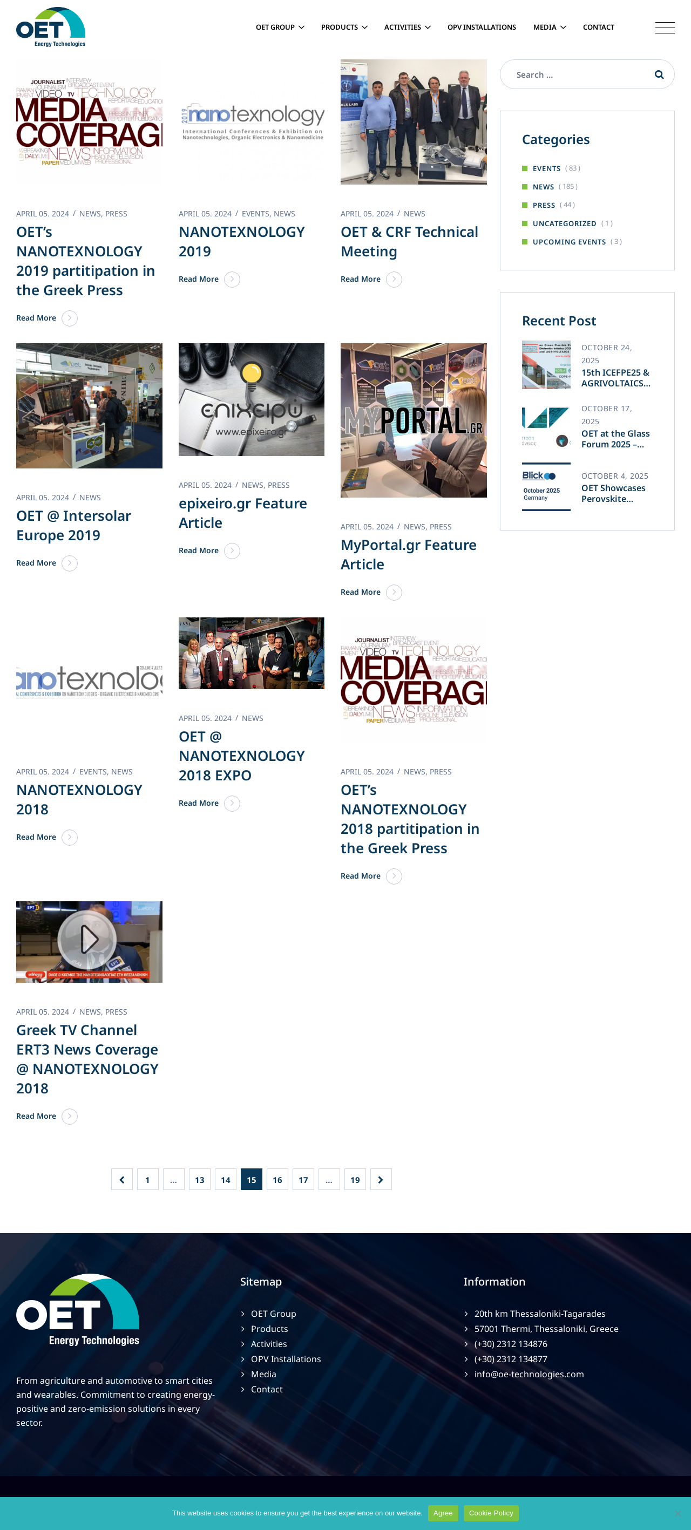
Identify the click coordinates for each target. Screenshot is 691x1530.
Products (339, 27)
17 (303, 1179)
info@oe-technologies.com (529, 1374)
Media (545, 27)
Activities (402, 27)
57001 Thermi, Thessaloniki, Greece (547, 1329)
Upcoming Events (569, 242)
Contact (598, 27)
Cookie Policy (491, 1513)
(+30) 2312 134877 (511, 1359)
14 (226, 1179)
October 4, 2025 (615, 476)
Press (544, 205)
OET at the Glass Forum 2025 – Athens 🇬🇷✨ (615, 439)
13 (200, 1179)
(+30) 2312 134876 (511, 1344)
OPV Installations (482, 27)
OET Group (275, 27)
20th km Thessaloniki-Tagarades (540, 1314)
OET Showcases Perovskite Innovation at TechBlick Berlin (614, 493)
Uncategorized (565, 223)
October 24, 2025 (607, 353)
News (543, 187)
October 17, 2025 (607, 414)
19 (355, 1179)
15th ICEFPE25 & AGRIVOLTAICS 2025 (615, 378)
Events (547, 168)
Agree (443, 1513)
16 (277, 1179)
